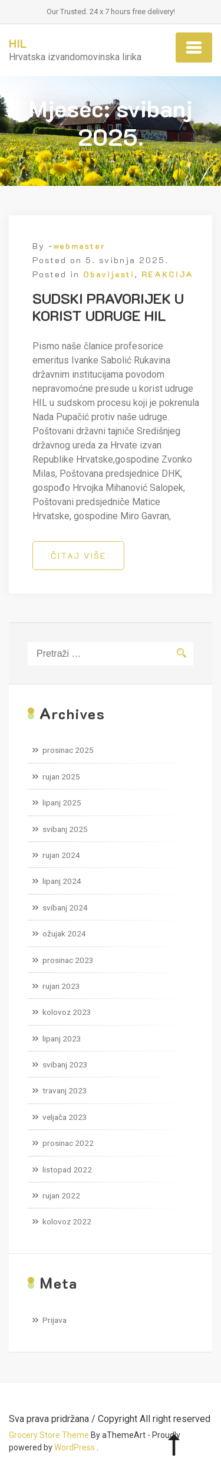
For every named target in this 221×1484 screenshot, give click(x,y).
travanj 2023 (64, 1090)
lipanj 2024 (61, 881)
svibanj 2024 (65, 907)
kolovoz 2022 (66, 1221)
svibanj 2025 (65, 829)
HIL (18, 43)
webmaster (79, 245)
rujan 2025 (61, 776)
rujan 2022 (61, 1195)
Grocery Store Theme (49, 1435)
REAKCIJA (167, 274)
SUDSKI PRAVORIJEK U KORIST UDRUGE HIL (108, 307)
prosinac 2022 (68, 1143)
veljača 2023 (64, 1117)
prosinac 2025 (68, 750)
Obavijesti (108, 274)
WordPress (74, 1447)
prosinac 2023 (68, 960)
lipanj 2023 (61, 1038)
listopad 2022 (67, 1169)
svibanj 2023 (65, 1064)
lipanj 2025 (61, 802)
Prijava (54, 1320)
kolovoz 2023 (66, 1012)
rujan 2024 (61, 855)
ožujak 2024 (64, 933)
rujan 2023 (61, 986)
